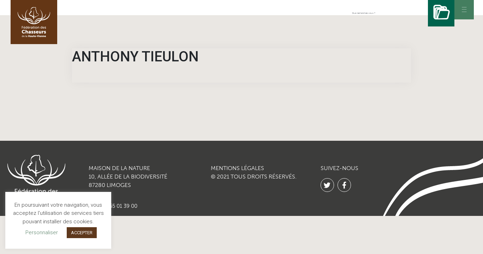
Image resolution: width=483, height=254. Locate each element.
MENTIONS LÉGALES (237, 168)
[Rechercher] (439, 13)
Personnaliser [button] (41, 232)
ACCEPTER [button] (82, 232)
